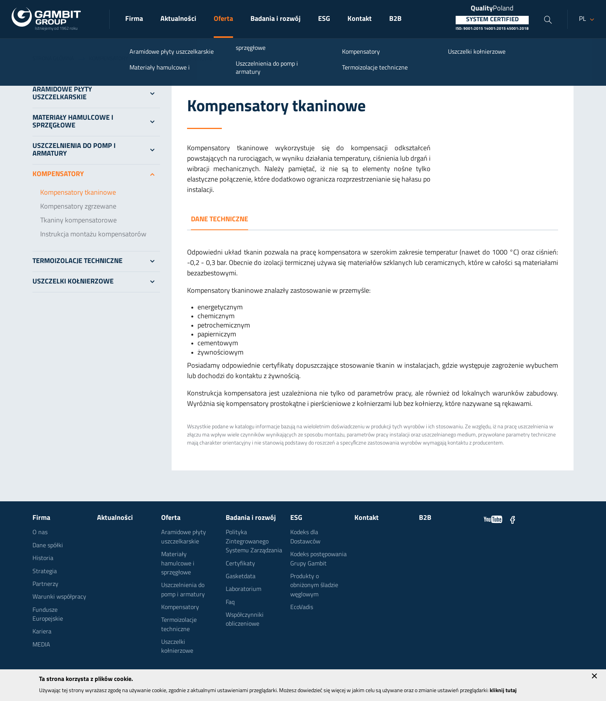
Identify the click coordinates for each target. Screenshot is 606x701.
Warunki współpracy (59, 597)
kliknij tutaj (503, 691)
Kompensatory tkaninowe (78, 193)
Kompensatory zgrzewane (78, 206)
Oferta (223, 19)
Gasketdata (240, 577)
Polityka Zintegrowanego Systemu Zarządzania (254, 542)
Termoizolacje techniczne (96, 261)
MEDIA (41, 645)
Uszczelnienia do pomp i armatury (96, 150)
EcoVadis (301, 607)
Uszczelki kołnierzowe (96, 282)
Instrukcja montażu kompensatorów (93, 234)
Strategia (44, 572)
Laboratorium (243, 589)
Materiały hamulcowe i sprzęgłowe (96, 122)
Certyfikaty (240, 564)
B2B (395, 19)
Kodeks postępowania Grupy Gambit (318, 559)
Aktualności (178, 19)
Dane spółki (47, 546)
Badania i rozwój (275, 19)
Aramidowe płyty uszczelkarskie (96, 94)
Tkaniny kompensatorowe (78, 220)
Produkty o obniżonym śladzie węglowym (314, 586)
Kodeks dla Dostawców (305, 537)
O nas (40, 533)
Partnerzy (45, 584)
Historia (42, 558)
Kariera (41, 632)
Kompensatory (108, 59)
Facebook (512, 519)
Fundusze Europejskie (47, 614)
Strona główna (53, 59)
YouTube (493, 519)
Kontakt (359, 19)
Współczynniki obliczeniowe (245, 619)
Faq (230, 602)
